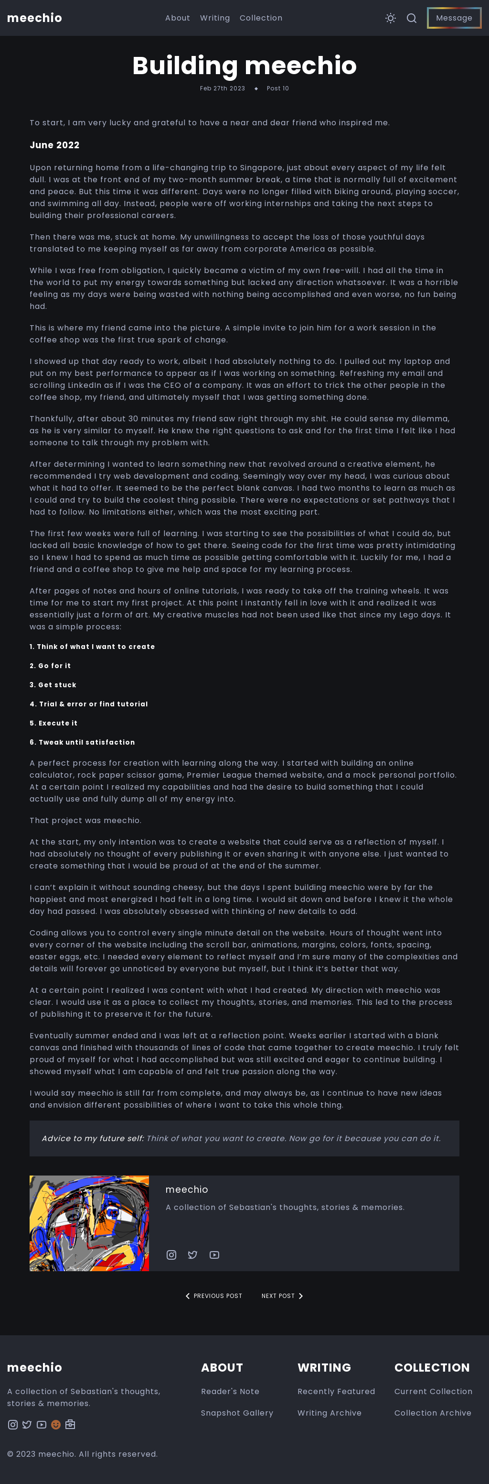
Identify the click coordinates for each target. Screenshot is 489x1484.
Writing (215, 17)
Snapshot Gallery (237, 1412)
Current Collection (433, 1391)
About (178, 17)
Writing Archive (330, 1412)
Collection (261, 17)
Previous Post (212, 1296)
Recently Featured (336, 1391)
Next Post (284, 1296)
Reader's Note (230, 1391)
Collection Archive (433, 1412)
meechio (187, 1189)
